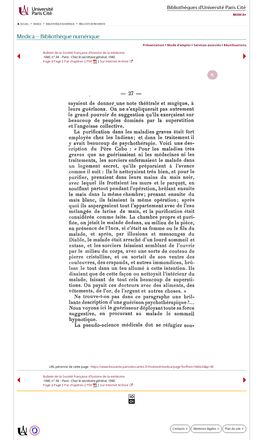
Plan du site (233, 428)
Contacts (179, 428)
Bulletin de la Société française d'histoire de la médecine (84, 53)
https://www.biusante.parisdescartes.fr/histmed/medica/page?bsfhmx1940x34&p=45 (152, 366)
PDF (92, 61)
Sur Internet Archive (114, 61)
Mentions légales (205, 428)
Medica (238, 14)
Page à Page (52, 61)
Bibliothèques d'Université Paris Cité (206, 7)
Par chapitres (74, 61)
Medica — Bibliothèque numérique (58, 36)
